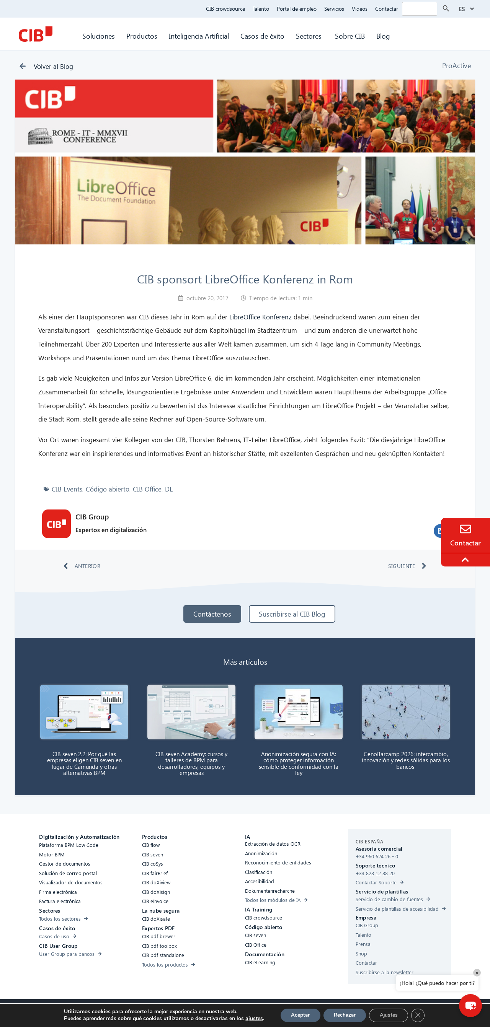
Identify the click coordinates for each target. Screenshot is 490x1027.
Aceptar (297, 1015)
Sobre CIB (350, 36)
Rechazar (344, 1015)
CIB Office (147, 489)
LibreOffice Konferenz (260, 316)
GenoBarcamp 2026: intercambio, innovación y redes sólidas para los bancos (406, 760)
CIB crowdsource (225, 8)
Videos (360, 8)
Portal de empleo (297, 8)
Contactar (386, 8)
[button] (468, 1004)
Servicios (334, 8)
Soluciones (98, 36)
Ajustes (391, 1015)
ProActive (456, 65)
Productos (141, 36)
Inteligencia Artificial (199, 36)
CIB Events (67, 489)
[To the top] (466, 559)
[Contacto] (465, 529)
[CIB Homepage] (35, 34)
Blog (383, 36)
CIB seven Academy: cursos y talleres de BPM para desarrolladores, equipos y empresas (191, 763)
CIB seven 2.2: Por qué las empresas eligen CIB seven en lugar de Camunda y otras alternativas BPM (84, 763)
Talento (261, 8)
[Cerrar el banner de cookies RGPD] (422, 1015)
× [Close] (477, 972)
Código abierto (107, 489)
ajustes (250, 1018)
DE (169, 489)
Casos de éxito (262, 36)
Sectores (309, 36)
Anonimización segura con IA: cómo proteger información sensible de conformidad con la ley (298, 763)
